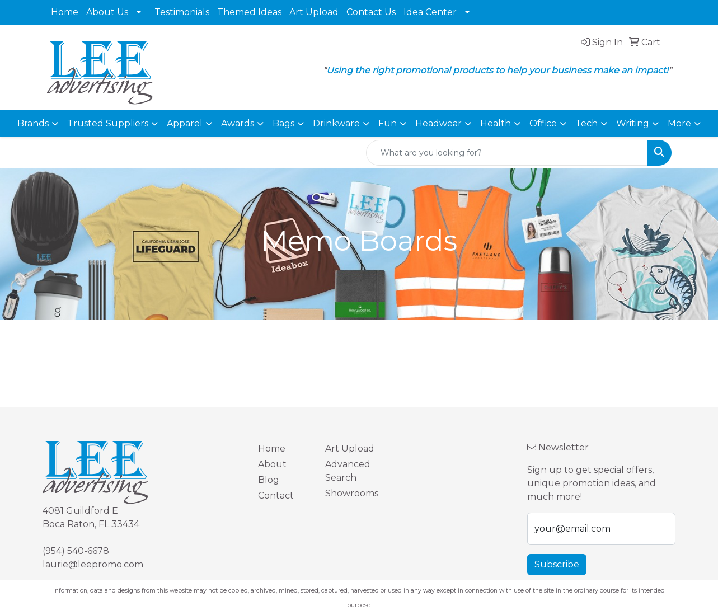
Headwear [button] (438, 123)
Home (64, 12)
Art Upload (314, 12)
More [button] (679, 123)
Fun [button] (387, 123)
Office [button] (543, 123)
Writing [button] (632, 123)
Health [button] (495, 123)
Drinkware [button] (336, 123)
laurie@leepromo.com (93, 564)
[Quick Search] (507, 153)
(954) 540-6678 (76, 551)
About (272, 464)
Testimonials (181, 12)
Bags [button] (283, 123)
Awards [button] (237, 123)
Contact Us (371, 12)
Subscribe (556, 564)
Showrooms (351, 493)
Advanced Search (347, 471)
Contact (276, 495)
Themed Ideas (249, 12)
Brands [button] (33, 123)
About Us (107, 12)
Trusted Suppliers (107, 123)
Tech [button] (586, 123)
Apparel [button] (185, 123)
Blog (268, 480)
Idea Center (430, 12)
